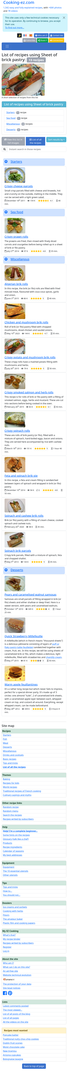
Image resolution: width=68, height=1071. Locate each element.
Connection (56, 40)
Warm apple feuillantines (21, 684)
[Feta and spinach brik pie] (22, 92)
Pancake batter (11, 1035)
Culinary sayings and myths (17, 795)
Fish (5, 739)
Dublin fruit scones (12, 1043)
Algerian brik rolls (16, 284)
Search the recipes (12, 815)
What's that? (9, 935)
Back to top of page (34, 1066)
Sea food (10, 118)
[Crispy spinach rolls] (28, 92)
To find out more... (14, 27)
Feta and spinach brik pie (21, 476)
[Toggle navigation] (7, 46)
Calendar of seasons (13, 851)
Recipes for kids (11, 783)
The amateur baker (13, 919)
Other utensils (10, 875)
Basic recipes (9, 759)
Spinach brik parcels (18, 551)
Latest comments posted (15, 1005)
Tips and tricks (10, 763)
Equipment (8, 867)
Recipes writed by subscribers (18, 819)
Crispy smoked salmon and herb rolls (29, 392)
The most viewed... (12, 1009)
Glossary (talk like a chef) (16, 839)
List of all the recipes (35, 141)
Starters (10, 112)
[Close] (64, 18)
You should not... (11, 895)
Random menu (10, 811)
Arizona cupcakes (12, 1055)
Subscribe (29, 40)
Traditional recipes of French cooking (22, 791)
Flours (6, 915)
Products (7, 843)
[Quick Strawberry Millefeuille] (16, 92)
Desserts (10, 129)
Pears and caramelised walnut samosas (30, 594)
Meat (5, 743)
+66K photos (55, 7)
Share (41, 40)
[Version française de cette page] (25, 35)
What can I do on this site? (16, 967)
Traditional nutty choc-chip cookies (21, 1039)
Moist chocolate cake (14, 1047)
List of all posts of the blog (16, 1013)
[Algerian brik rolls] (31, 92)
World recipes (10, 787)
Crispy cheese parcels (19, 186)
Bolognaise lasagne (13, 1059)
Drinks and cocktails (13, 755)
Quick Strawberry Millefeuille (24, 636)
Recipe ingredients (12, 847)
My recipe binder (11, 939)
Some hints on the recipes (16, 835)
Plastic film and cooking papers (19, 923)
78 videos (13, 10)
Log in (6, 951)
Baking (6, 779)
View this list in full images (13, 141)
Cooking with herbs (13, 911)
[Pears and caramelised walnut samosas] (25, 92)
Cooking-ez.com (18, 2)
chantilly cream (54, 657)
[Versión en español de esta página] (30, 35)
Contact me (56, 35)
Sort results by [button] (55, 139)
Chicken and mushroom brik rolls (26, 322)
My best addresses (12, 855)
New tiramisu (10, 1051)
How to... (7, 891)
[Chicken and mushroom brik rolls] (37, 92)
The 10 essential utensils (15, 871)
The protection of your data (17, 983)
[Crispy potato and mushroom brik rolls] (10, 92)
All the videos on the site (15, 1021)
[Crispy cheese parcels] (19, 92)
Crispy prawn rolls (16, 236)
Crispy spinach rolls (17, 431)
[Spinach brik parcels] (34, 92)
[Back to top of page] (6, 161)
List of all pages (11, 1017)
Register (7, 947)
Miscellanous (13, 123)
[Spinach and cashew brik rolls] (12, 92)
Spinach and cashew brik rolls (24, 516)
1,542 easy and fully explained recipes (22, 7)
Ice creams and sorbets (15, 907)
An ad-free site (10, 971)
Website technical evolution (17, 975)
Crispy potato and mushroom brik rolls (30, 357)
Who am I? (41, 35)
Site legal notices (11, 987)
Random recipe (11, 807)
